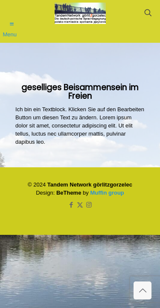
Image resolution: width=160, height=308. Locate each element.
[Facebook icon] (71, 204)
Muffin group (107, 193)
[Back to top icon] (142, 290)
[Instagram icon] (89, 204)
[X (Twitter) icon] (80, 204)
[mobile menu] (11, 20)
